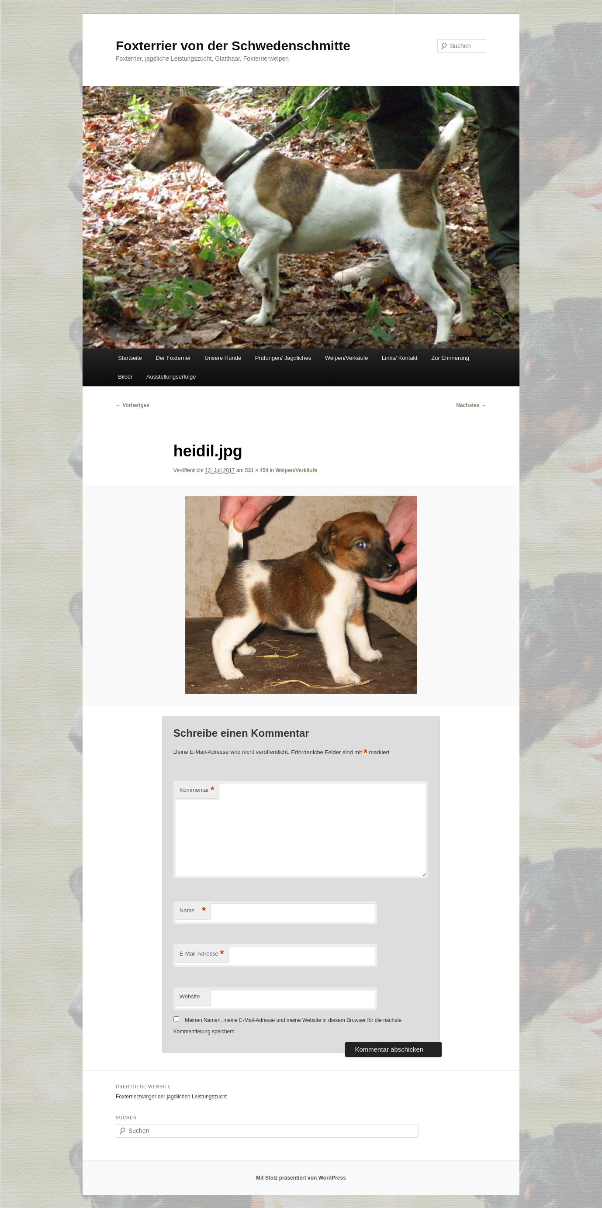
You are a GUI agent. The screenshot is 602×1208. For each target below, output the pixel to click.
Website (190, 996)
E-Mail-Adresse (202, 954)
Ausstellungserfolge (171, 376)
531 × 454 (257, 470)
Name (193, 910)
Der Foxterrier (173, 358)
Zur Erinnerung (450, 358)
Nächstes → (471, 405)
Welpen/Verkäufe (346, 358)
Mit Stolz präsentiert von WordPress (301, 1178)
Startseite (130, 358)
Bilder (125, 376)
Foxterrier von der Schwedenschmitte (233, 45)
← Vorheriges (132, 405)
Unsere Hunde (222, 358)
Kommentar (197, 790)
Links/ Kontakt (400, 358)
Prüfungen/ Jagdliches (283, 358)
